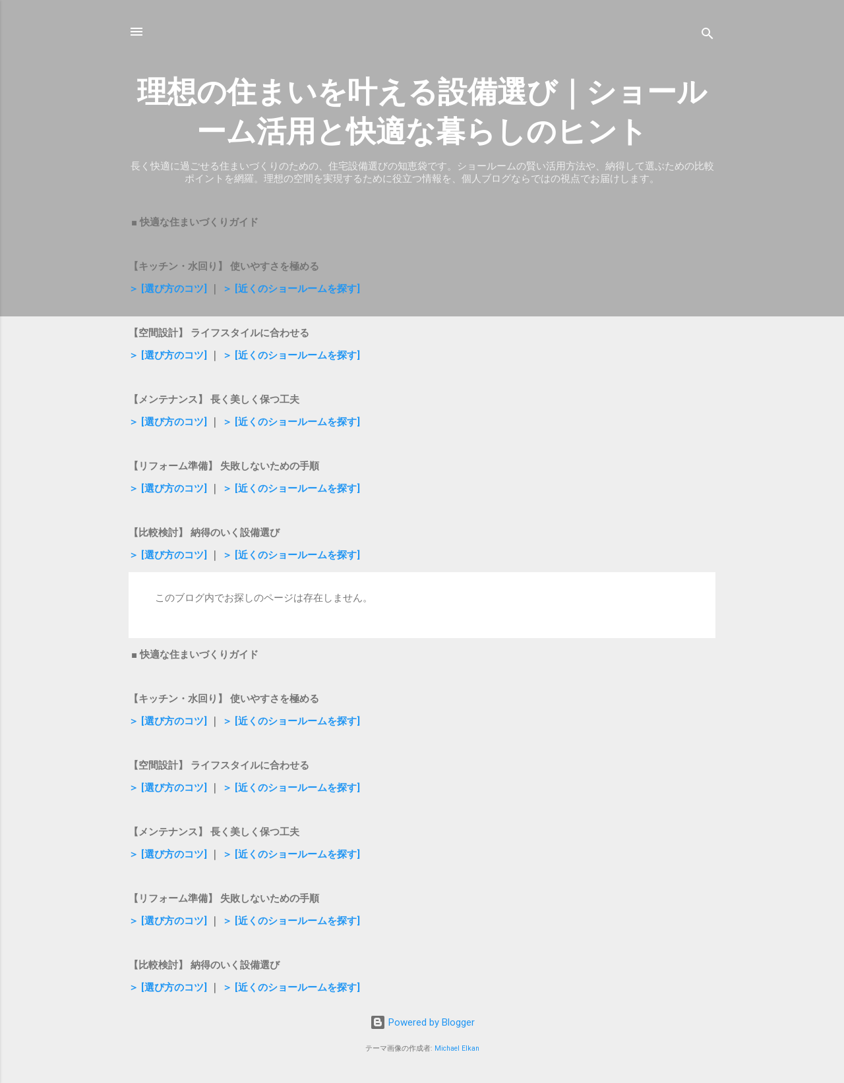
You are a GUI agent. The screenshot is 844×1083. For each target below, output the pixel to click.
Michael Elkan (457, 1048)
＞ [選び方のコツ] (168, 289)
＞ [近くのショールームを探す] (291, 289)
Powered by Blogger (422, 1022)
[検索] (707, 36)
